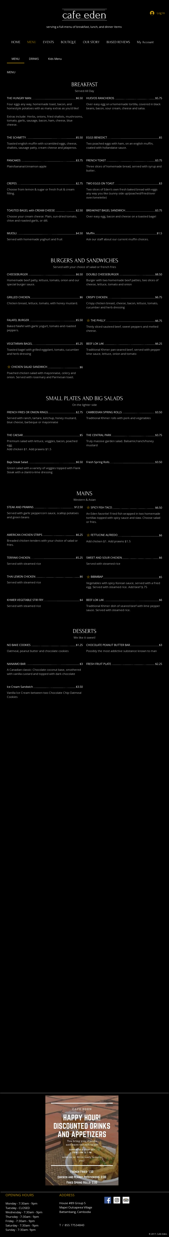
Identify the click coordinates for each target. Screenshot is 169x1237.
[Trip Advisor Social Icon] (126, 1200)
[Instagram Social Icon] (116, 1200)
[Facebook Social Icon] (107, 1200)
